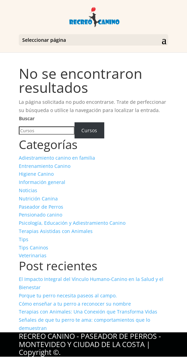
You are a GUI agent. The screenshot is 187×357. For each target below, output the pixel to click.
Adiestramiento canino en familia (57, 158)
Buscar (27, 118)
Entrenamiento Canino (44, 166)
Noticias (28, 190)
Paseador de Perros (41, 207)
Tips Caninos (33, 247)
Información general (42, 182)
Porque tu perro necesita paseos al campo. (68, 295)
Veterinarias (32, 255)
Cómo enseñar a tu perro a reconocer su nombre (75, 303)
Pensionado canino (40, 214)
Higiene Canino (36, 174)
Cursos (89, 130)
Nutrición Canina (38, 198)
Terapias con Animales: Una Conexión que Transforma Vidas (88, 311)
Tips (23, 239)
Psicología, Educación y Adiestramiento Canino (72, 223)
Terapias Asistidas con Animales (56, 231)
